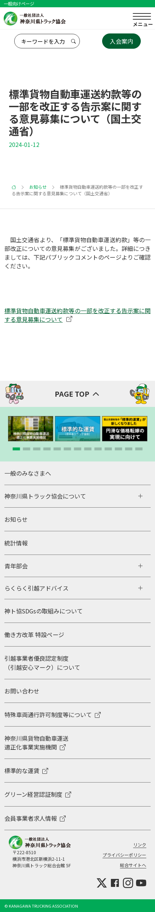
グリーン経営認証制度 (37, 794)
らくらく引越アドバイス (36, 588)
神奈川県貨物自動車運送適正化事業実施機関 (36, 742)
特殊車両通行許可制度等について (52, 714)
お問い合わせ (21, 691)
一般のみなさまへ (27, 473)
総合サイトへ (133, 865)
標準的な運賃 (26, 770)
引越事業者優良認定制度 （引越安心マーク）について (42, 662)
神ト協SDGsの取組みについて (43, 611)
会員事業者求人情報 (35, 818)
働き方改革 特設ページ (34, 634)
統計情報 (16, 543)
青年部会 (16, 565)
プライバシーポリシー (124, 855)
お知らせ (38, 187)
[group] (30, 428)
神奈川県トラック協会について (45, 496)
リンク (139, 844)
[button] (16, 449)
